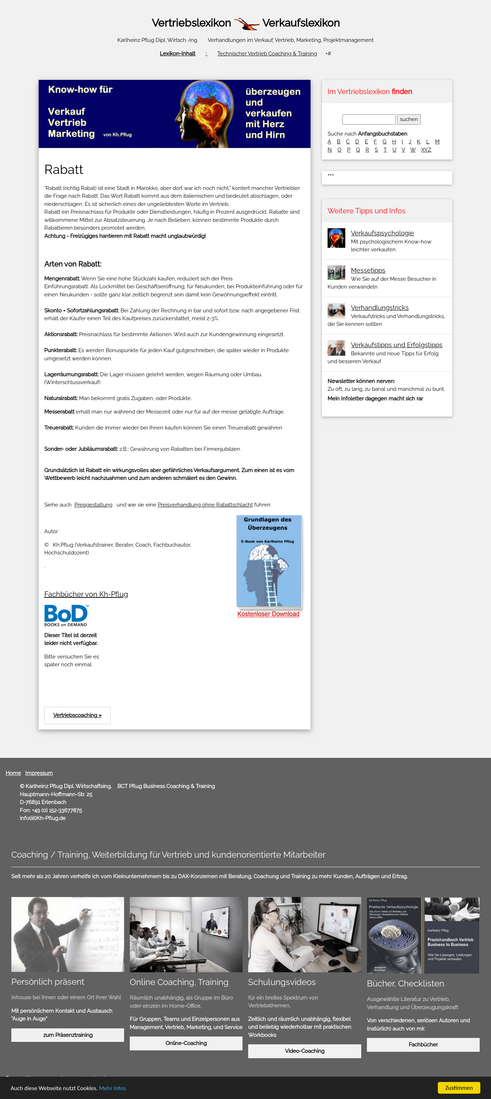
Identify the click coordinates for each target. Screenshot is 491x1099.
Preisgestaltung (93, 505)
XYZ (426, 150)
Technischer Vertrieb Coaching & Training (267, 53)
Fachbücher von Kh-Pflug (86, 594)
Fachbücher (423, 1044)
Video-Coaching (304, 1051)
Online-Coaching (186, 1043)
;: (206, 53)
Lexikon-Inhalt (177, 53)
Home (13, 773)
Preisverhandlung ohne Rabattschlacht (205, 505)
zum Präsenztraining (68, 1035)
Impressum (39, 773)
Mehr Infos (112, 1089)
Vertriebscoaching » (77, 715)
